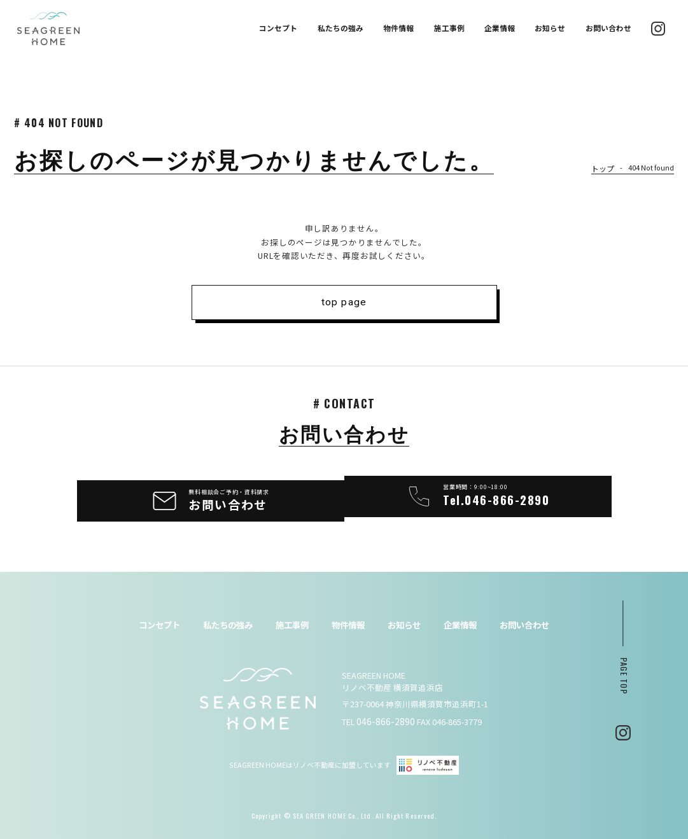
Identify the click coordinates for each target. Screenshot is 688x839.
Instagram (623, 725)
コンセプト (278, 28)
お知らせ (550, 28)
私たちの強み (340, 28)
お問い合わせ (608, 28)
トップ (603, 169)
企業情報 (499, 28)
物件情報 (398, 28)
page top (623, 669)
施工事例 (449, 28)
